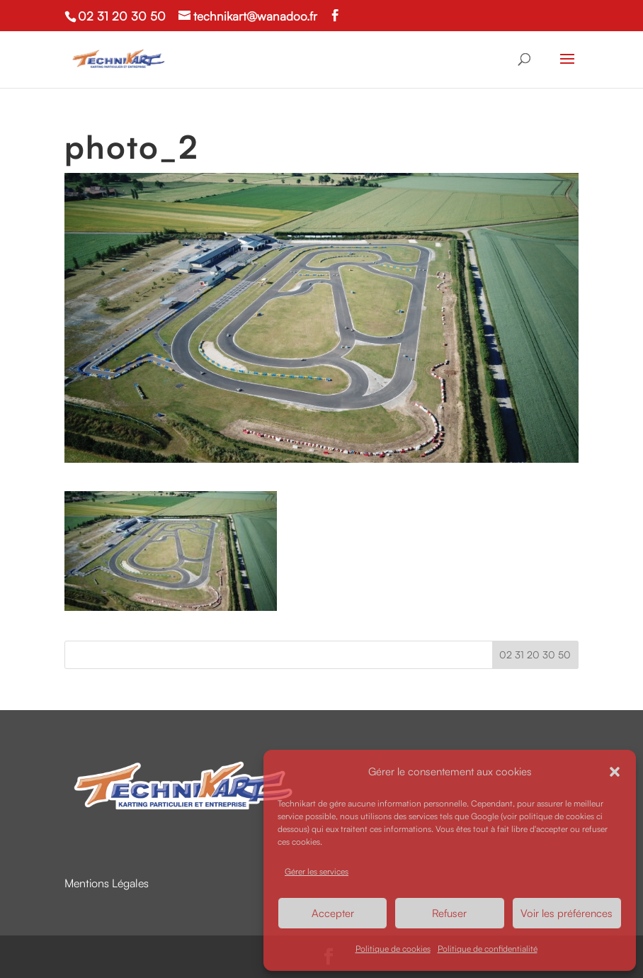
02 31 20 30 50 (122, 16)
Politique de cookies (393, 948)
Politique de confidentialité (487, 948)
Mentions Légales (106, 883)
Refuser (449, 913)
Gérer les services (316, 871)
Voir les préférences (566, 913)
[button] (615, 772)
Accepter (333, 913)
